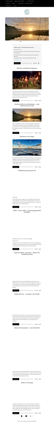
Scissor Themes (23, 421)
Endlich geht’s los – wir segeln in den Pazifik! (27, 294)
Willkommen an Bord (9, 1)
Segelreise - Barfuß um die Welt (29, 28)
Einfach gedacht (21, 3)
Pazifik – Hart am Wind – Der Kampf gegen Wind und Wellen (27, 211)
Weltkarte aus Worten (28, 3)
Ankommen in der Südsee (27, 136)
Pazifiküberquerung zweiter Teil (27, 170)
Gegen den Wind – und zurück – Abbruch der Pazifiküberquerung (27, 253)
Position (15, 5)
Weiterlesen (17, 63)
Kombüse (13, 3)
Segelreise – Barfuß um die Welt (19, 1)
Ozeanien (27, 27)
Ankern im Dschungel (27, 382)
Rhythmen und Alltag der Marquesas (27, 30)
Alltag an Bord (8, 3)
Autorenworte (8, 5)
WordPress (35, 421)
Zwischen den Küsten (31, 1)
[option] (27, 29)
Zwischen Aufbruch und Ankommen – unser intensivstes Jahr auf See (27, 105)
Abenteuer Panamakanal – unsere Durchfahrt (27, 328)
